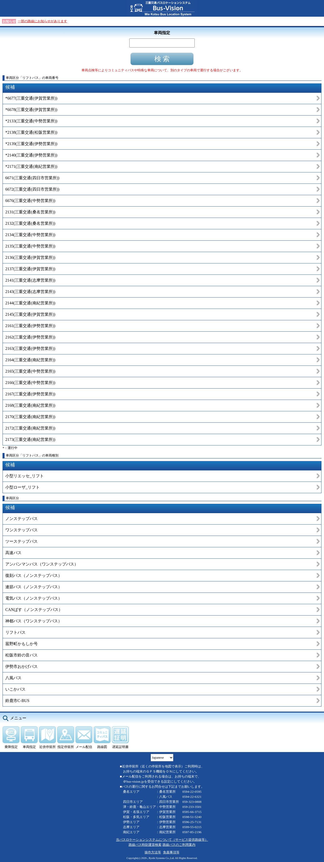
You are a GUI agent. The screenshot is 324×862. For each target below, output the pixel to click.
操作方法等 (153, 852)
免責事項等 (171, 852)
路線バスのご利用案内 (179, 845)
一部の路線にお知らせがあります (42, 21)
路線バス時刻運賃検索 (145, 845)
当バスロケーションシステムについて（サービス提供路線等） (162, 840)
